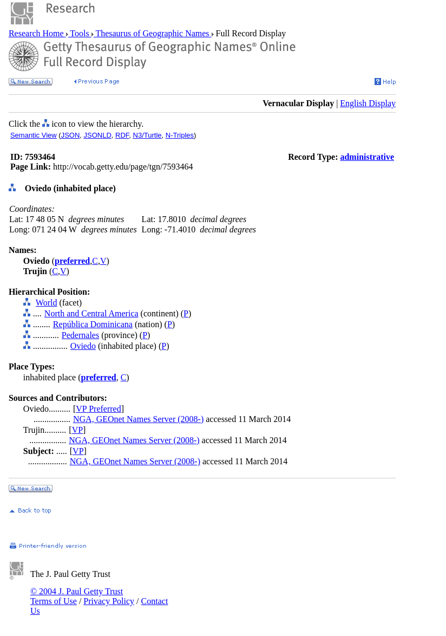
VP (77, 429)
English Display (368, 103)
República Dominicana (93, 324)
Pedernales (80, 335)
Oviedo (83, 346)
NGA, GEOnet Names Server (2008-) (138, 419)
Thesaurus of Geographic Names (153, 33)
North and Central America (91, 313)
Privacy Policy (108, 601)
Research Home (37, 33)
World (46, 302)
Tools (79, 33)
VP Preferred (98, 408)
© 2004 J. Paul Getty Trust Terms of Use (76, 596)
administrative (367, 156)
